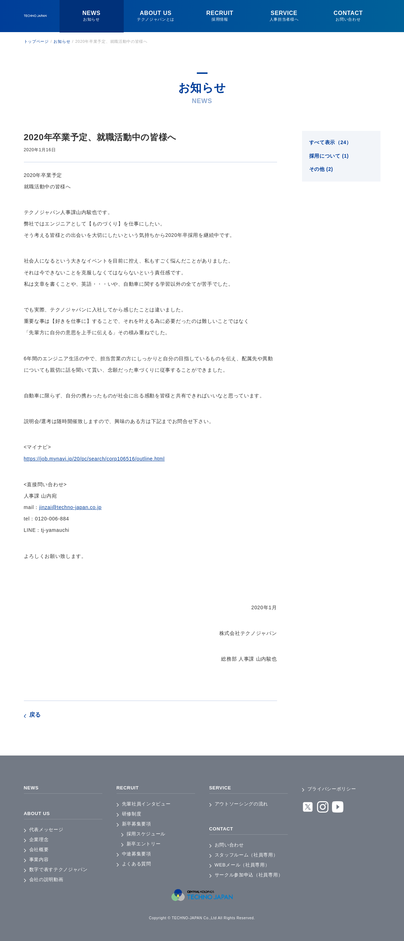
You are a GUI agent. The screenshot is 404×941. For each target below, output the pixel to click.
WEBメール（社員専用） (242, 865)
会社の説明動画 (46, 879)
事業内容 (39, 859)
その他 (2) (321, 170)
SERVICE (221, 787)
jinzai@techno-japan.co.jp (71, 507)
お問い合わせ (229, 845)
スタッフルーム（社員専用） (246, 855)
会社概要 (39, 849)
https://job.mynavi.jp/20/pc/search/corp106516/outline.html (95, 459)
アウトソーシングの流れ (242, 804)
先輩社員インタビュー (146, 804)
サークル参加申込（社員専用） (249, 875)
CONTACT (222, 828)
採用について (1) (329, 156)
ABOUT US (38, 813)
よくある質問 (136, 863)
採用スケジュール (146, 833)
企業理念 (39, 839)
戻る (35, 715)
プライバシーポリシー (331, 789)
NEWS (32, 787)
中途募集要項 (136, 853)
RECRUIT (128, 787)
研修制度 (132, 814)
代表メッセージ (46, 829)
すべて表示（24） (330, 143)
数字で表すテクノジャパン (58, 869)
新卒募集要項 (136, 823)
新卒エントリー (144, 843)
